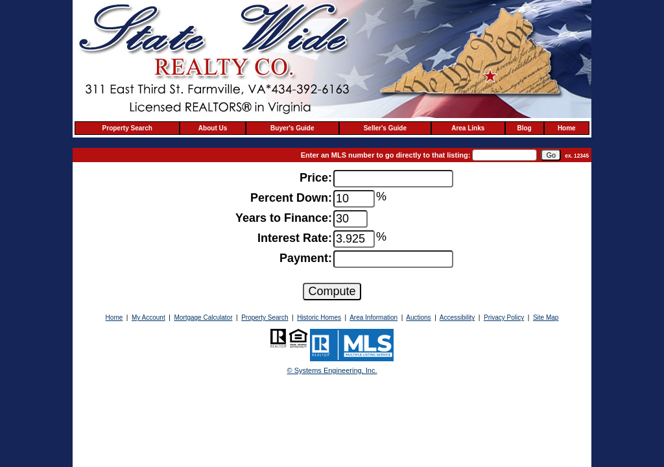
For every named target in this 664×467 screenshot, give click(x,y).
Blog (524, 128)
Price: (316, 177)
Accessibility (457, 317)
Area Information (373, 317)
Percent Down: (291, 197)
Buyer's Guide (292, 128)
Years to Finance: (283, 217)
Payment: (305, 258)
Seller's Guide (385, 128)
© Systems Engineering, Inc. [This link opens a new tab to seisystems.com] (332, 370)
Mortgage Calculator (203, 317)
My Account (148, 317)
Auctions (418, 317)
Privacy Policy (504, 317)
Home (567, 128)
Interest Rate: (294, 238)
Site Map (545, 317)
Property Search (127, 128)
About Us (212, 128)
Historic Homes (319, 317)
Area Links (467, 128)
